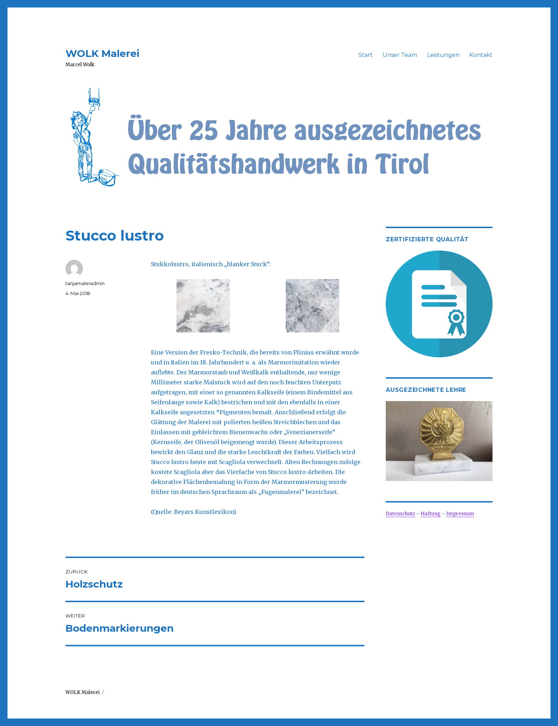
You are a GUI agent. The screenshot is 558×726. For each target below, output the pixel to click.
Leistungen (443, 55)
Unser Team (400, 55)
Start (365, 55)
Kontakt (481, 55)
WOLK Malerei (102, 53)
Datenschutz (400, 514)
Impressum (460, 514)
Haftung (431, 514)
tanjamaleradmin (85, 283)
